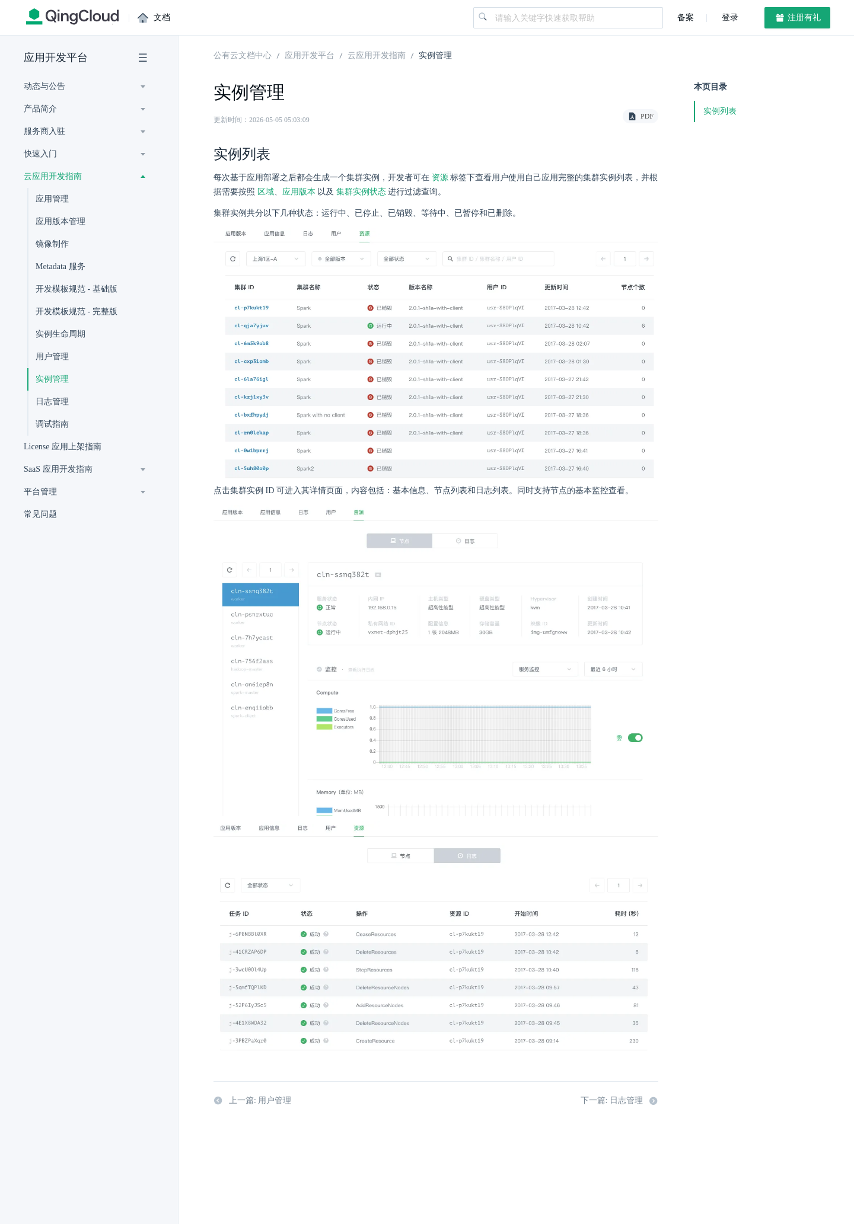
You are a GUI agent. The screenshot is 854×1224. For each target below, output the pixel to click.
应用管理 (52, 198)
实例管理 (52, 379)
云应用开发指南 (53, 176)
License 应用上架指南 (62, 446)
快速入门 (40, 153)
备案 (685, 17)
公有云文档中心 (243, 54)
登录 (728, 17)
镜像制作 (52, 243)
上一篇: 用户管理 (252, 1102)
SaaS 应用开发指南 (58, 469)
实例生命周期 (60, 334)
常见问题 (40, 514)
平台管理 (40, 491)
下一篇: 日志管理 (619, 1102)
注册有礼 (797, 18)
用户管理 (52, 356)
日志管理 (52, 401)
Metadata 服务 (60, 266)
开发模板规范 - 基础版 (76, 289)
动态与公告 (44, 86)
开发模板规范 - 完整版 (76, 311)
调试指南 (52, 424)
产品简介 (40, 108)
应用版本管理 (60, 221)
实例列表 (720, 111)
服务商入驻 (44, 131)
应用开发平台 (56, 57)
